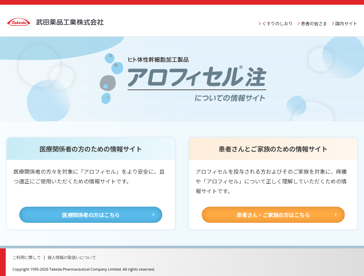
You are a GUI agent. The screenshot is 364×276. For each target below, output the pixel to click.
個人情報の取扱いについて (76, 253)
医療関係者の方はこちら (91, 210)
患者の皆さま (314, 19)
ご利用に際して (27, 253)
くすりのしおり (277, 19)
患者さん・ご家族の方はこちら (273, 210)
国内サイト (346, 19)
